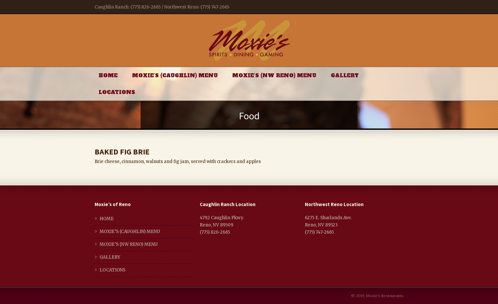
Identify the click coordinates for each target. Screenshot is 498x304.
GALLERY (345, 75)
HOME (108, 75)
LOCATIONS (117, 92)
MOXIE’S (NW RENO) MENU (274, 75)
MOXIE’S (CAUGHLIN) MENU (175, 75)
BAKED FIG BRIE (122, 152)
